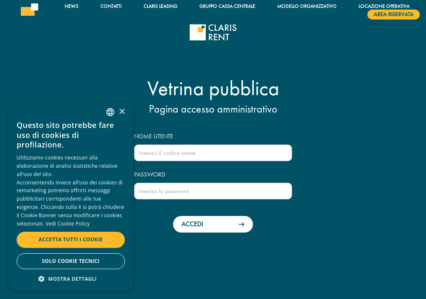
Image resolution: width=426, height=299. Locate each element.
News (71, 6)
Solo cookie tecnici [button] (70, 261)
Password (149, 174)
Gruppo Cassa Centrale (227, 6)
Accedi (192, 224)
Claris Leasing (160, 6)
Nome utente (153, 136)
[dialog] (70, 196)
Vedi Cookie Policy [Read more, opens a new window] (68, 223)
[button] (71, 278)
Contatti (110, 6)
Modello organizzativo (307, 6)
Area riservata (394, 14)
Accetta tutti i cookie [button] (71, 239)
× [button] (122, 112)
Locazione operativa (384, 6)
